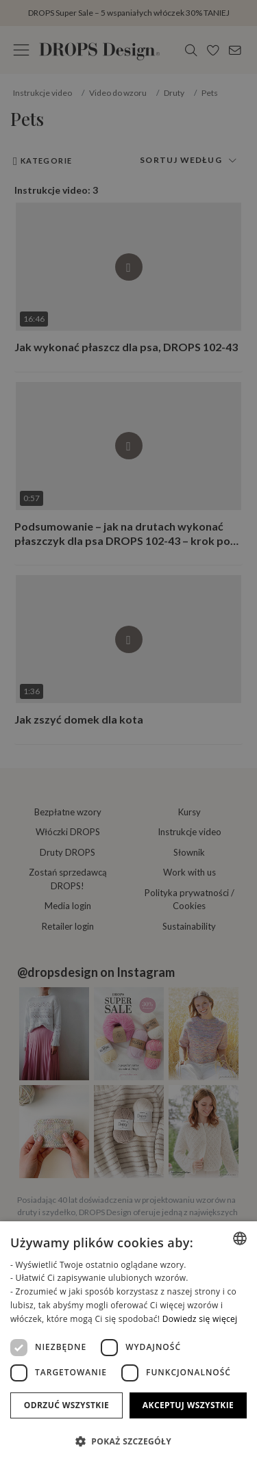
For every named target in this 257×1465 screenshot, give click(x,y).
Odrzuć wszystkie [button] (66, 1405)
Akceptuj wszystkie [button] (188, 1405)
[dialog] (128, 1343)
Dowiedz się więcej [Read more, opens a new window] (200, 1319)
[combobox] (240, 1238)
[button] (128, 1441)
